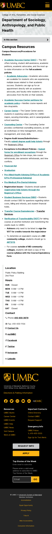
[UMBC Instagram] (17, 401)
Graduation (9, 170)
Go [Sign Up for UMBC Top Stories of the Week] (35, 479)
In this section (26, 39)
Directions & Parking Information (18, 393)
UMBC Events (9, 420)
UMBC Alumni (9, 413)
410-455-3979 (21, 318)
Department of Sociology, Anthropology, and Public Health (24, 25)
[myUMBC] (37, 401)
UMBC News (9, 427)
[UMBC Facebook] (5, 401)
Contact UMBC (34, 416)
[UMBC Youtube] (23, 401)
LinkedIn (11, 359)
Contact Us (12, 328)
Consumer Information (26, 526)
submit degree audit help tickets (27, 141)
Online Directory (34, 413)
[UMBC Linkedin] (29, 401)
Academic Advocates (17, 76)
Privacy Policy (26, 510)
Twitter (11, 347)
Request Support (35, 420)
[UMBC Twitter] (11, 401)
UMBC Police (33, 430)
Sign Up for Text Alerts (37, 437)
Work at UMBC (9, 435)
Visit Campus (9, 431)
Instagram (12, 353)
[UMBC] (12, 5)
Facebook (12, 341)
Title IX (26, 516)
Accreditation (26, 500)
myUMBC (11, 335)
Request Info (26, 446)
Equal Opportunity (26, 505)
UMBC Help (8, 424)
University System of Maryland (30, 495)
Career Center (11, 110)
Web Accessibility (26, 521)
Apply (26, 453)
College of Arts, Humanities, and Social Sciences (23, 15)
